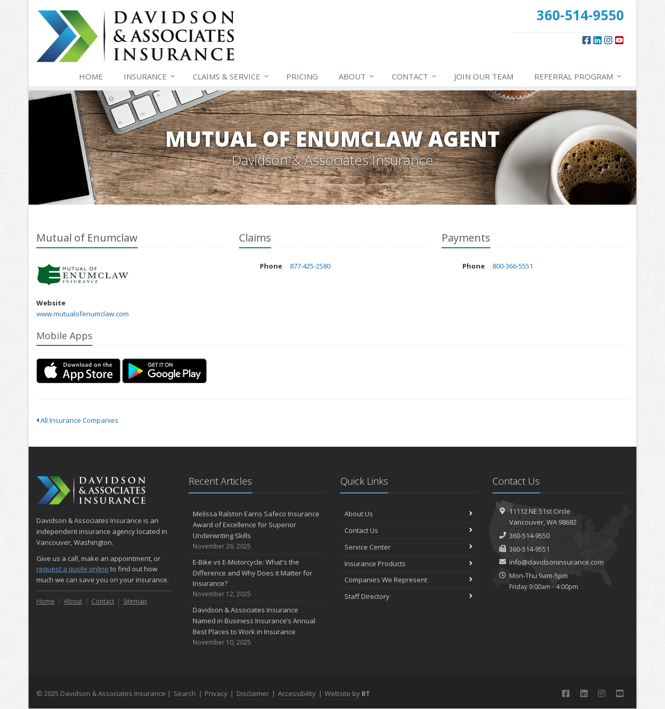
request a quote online (72, 568)
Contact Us (408, 530)
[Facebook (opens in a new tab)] (586, 40)
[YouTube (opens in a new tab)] (619, 40)
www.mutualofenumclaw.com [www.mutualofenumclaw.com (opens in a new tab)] (82, 313)
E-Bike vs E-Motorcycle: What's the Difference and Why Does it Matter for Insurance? (257, 578)
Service (231, 76)
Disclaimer (252, 693)
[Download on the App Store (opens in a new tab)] (78, 370)
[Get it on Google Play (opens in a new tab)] (164, 370)
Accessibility (297, 693)
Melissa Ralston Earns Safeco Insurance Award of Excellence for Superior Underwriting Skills (257, 530)
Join (483, 76)
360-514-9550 (529, 535)
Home (91, 76)
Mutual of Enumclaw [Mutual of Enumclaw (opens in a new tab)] (82, 275)
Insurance (150, 76)
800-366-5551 (513, 266)
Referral (578, 76)
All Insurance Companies (77, 420)
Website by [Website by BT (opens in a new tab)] (347, 693)
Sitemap (135, 601)
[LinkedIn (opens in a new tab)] (597, 40)
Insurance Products (408, 563)
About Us (408, 513)
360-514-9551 (529, 549)
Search (185, 693)
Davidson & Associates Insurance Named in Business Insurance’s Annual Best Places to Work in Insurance (257, 626)
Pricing (302, 76)
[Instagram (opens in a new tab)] (608, 40)
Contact (414, 76)
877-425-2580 (310, 266)
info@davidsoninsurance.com (556, 562)
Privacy (216, 693)
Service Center (408, 547)
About (357, 76)
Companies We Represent (408, 579)
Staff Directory (408, 596)
